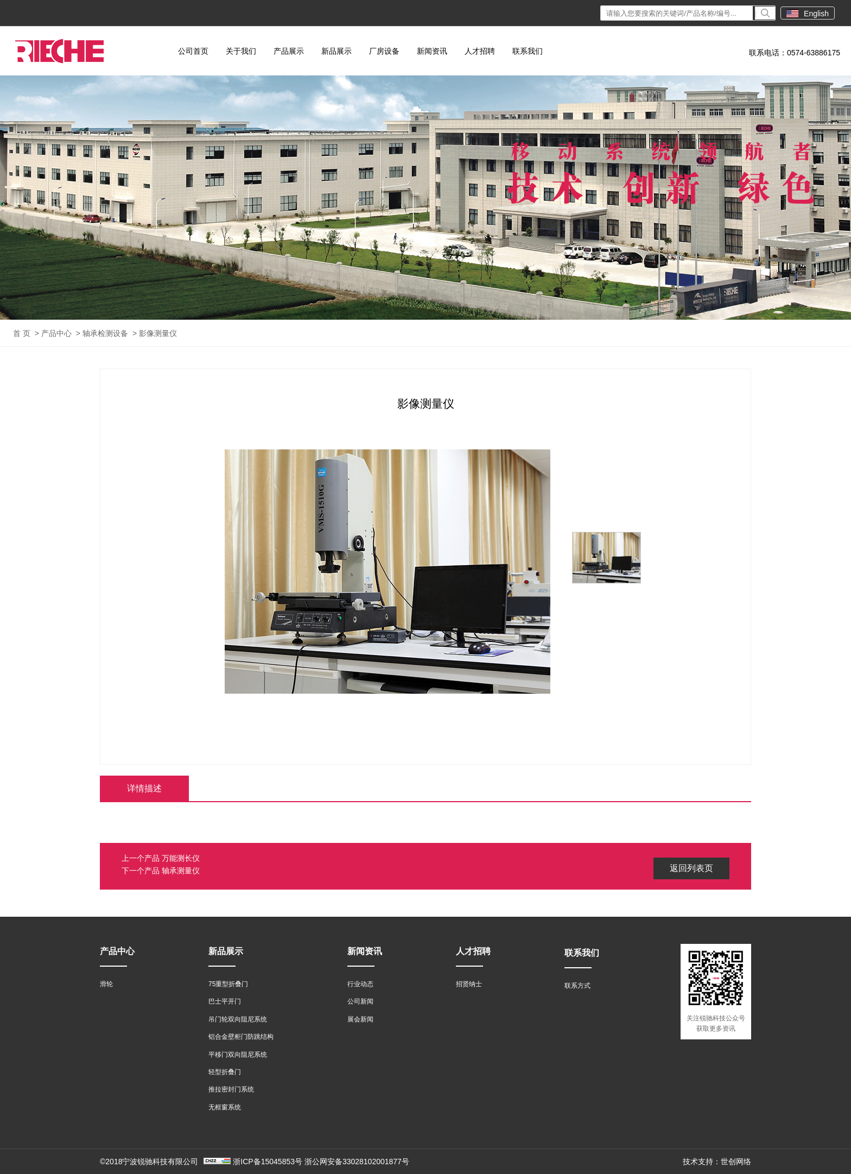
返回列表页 (691, 868)
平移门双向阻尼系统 (237, 1054)
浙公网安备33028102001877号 (356, 1161)
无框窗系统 (224, 1107)
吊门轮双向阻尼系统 (237, 1019)
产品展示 (289, 51)
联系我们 (527, 51)
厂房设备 (384, 51)
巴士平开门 (224, 1001)
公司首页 (193, 51)
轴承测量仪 (181, 870)
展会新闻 (360, 1019)
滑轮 (106, 984)
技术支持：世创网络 (717, 1161)
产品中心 (56, 333)
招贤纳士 (469, 984)
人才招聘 (480, 51)
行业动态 (360, 984)
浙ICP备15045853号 (267, 1161)
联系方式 (577, 985)
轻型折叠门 (224, 1072)
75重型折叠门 (228, 984)
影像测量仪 (158, 333)
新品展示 (336, 51)
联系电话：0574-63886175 (794, 52)
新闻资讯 (432, 51)
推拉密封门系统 (231, 1089)
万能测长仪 (181, 858)
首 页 (21, 333)
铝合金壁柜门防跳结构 (241, 1036)
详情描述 (144, 788)
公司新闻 (360, 1001)
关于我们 (241, 51)
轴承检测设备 (105, 333)
